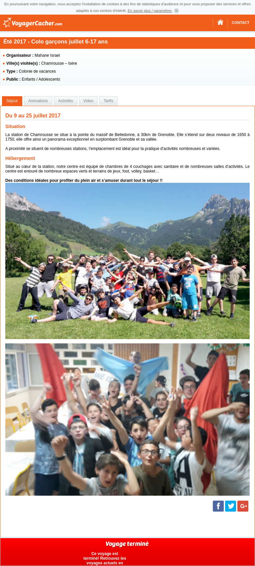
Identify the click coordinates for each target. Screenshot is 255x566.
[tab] (12, 101)
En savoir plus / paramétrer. (150, 11)
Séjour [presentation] (12, 101)
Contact (240, 23)
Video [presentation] (88, 101)
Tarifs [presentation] (108, 101)
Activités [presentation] (65, 101)
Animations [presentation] (38, 101)
